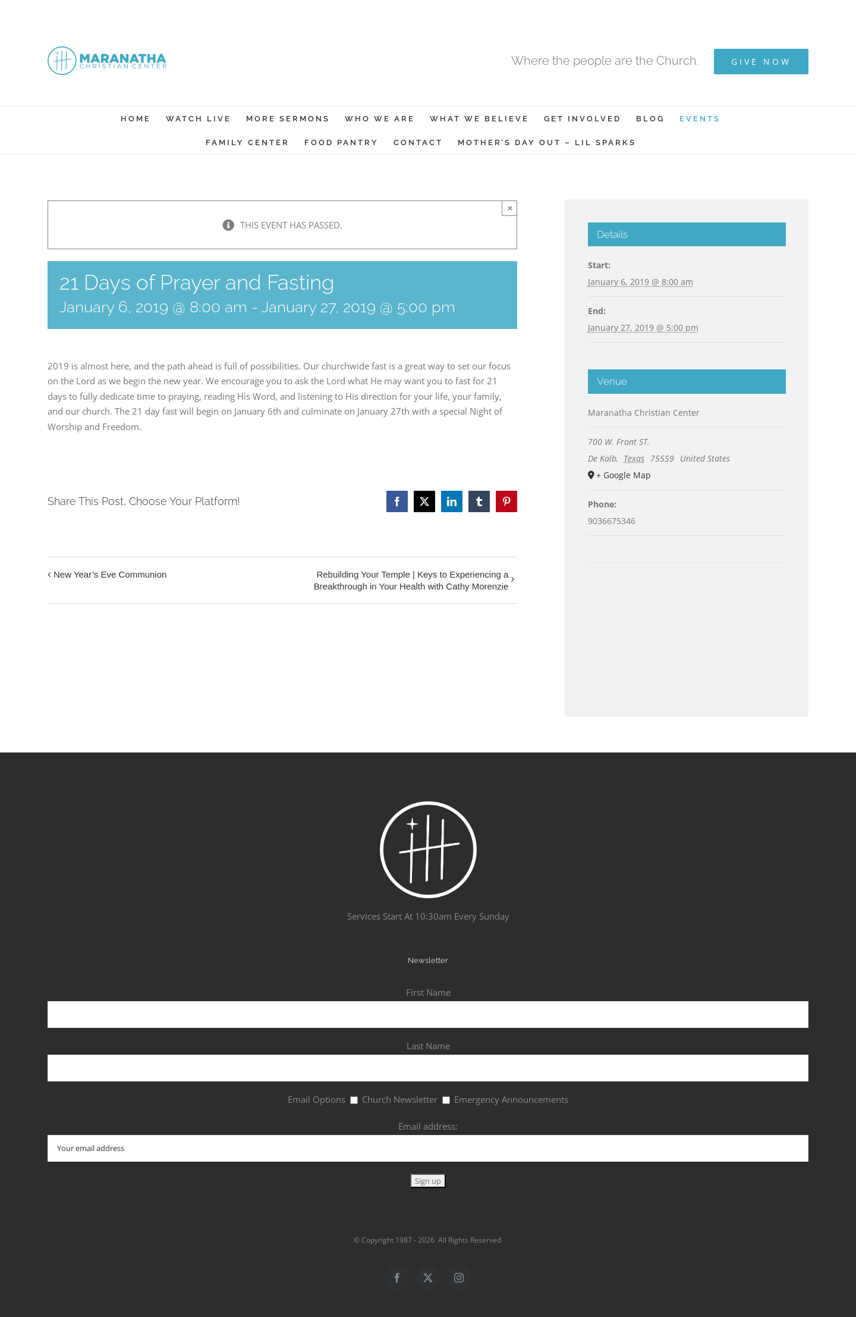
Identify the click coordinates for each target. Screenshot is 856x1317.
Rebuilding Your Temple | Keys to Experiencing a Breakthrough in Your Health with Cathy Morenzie (411, 580)
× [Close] (510, 208)
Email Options (316, 1099)
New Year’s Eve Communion (110, 574)
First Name (428, 992)
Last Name (428, 1046)
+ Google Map (623, 475)
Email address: (428, 1126)
